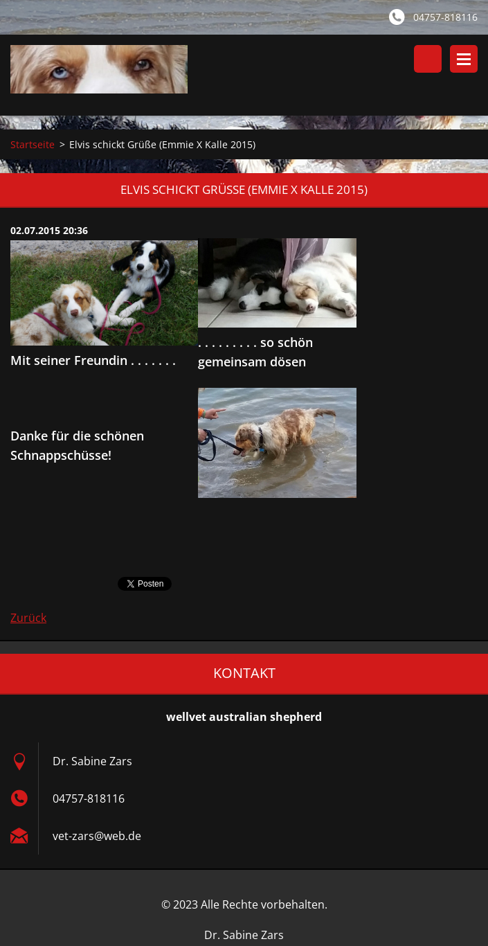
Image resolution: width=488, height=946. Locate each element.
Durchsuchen (428, 59)
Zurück (28, 617)
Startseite (32, 144)
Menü (464, 59)
